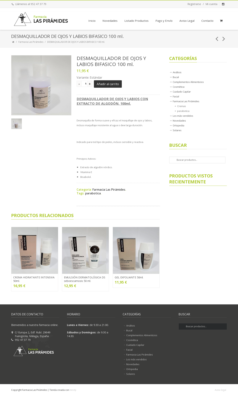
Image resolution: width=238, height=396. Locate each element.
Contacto (207, 20)
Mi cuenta (211, 4)
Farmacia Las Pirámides (30, 41)
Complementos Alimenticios (188, 82)
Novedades (110, 20)
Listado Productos (136, 20)
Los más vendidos (183, 115)
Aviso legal (220, 390)
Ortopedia (178, 125)
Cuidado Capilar (182, 91)
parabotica (93, 193)
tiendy (73, 390)
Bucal (176, 77)
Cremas (181, 106)
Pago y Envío (164, 20)
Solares (177, 130)
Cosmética (178, 86)
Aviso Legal (186, 20)
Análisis (177, 72)
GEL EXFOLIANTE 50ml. (129, 277)
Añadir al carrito (108, 84)
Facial (176, 96)
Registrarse (194, 4)
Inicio (92, 20)
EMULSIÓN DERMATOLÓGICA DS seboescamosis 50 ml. (84, 279)
